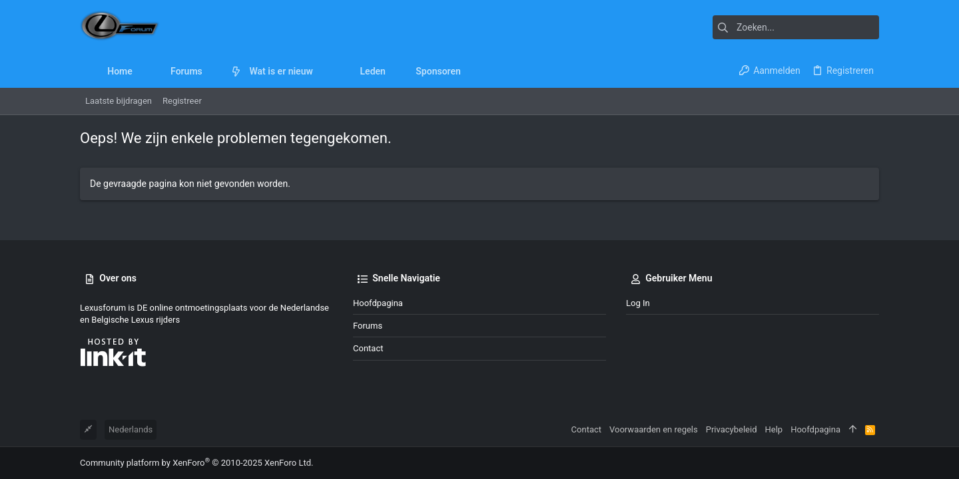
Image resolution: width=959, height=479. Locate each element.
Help (774, 429)
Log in (638, 303)
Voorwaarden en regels (653, 429)
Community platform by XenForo (196, 463)
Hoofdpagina (378, 303)
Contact (368, 348)
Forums (367, 326)
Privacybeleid (731, 429)
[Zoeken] (796, 27)
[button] (213, 71)
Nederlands (131, 429)
